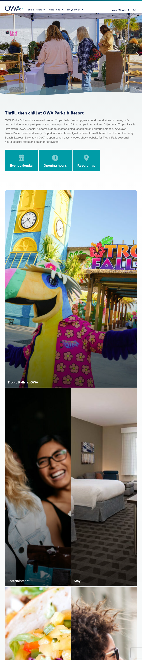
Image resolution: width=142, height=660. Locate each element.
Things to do (55, 9)
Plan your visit (74, 9)
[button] (4, 54)
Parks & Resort (36, 9)
